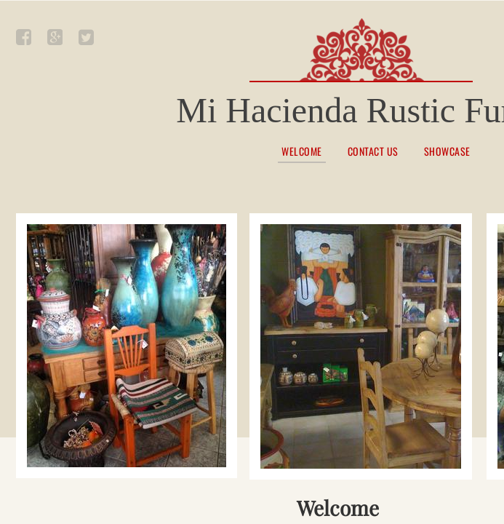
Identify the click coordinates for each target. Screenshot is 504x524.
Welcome (301, 152)
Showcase (447, 152)
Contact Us (373, 152)
